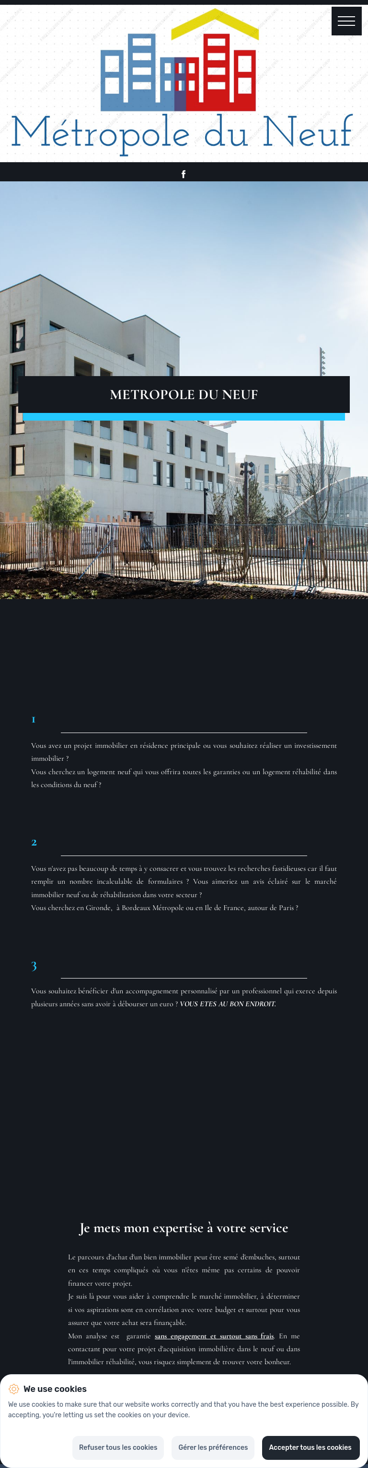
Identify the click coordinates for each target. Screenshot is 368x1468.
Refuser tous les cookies (118, 1448)
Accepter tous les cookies (311, 1448)
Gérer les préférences (213, 1448)
